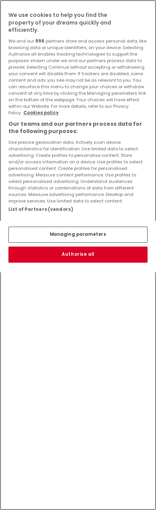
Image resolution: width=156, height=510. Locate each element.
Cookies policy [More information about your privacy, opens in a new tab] (41, 113)
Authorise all (78, 254)
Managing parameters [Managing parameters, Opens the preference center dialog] (78, 234)
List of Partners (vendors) (40, 209)
